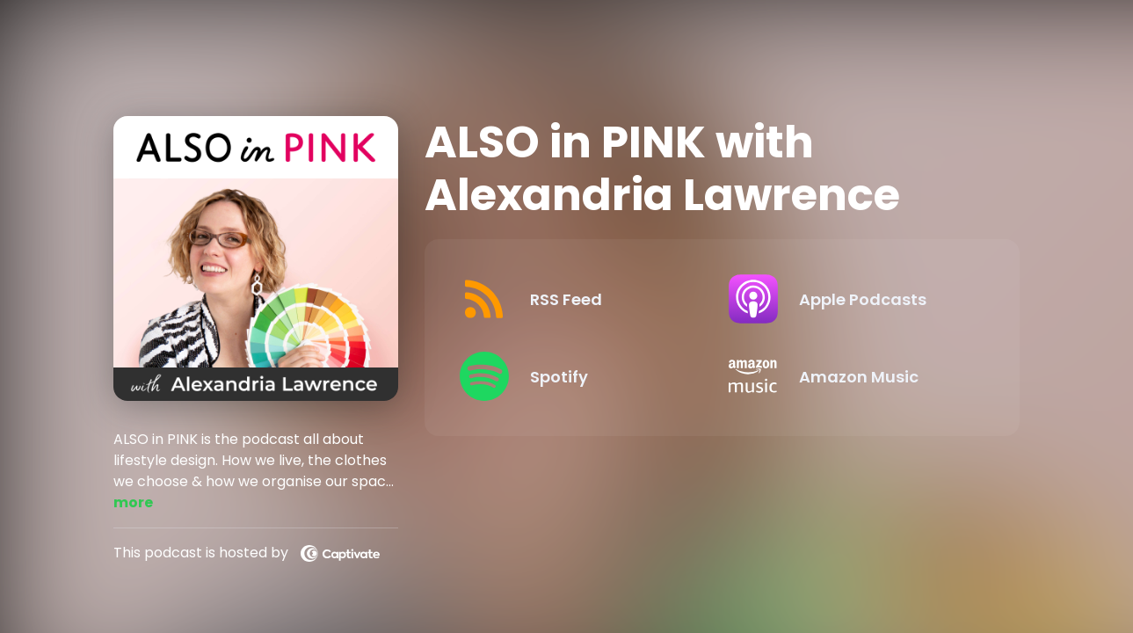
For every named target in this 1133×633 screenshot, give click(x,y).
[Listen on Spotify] (580, 376)
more (133, 502)
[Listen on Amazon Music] (849, 376)
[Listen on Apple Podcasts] (849, 299)
